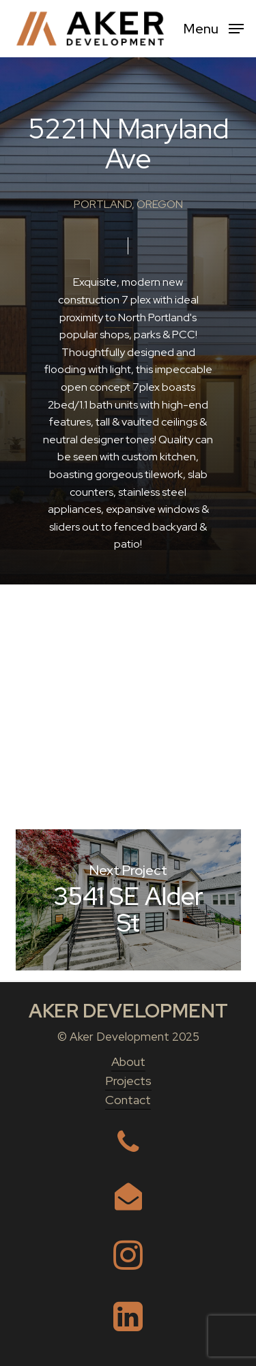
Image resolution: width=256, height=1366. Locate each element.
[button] (214, 27)
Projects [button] (128, 1080)
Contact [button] (128, 1100)
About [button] (128, 1061)
